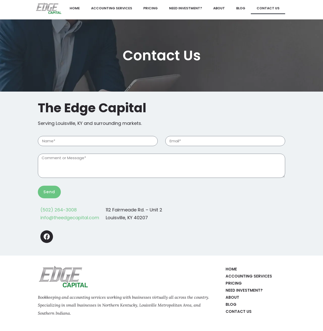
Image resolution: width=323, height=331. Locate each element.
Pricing (150, 8)
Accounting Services (111, 8)
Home (75, 8)
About (219, 8)
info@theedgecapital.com (69, 217)
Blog (240, 8)
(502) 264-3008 (58, 210)
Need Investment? (185, 8)
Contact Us (268, 8)
